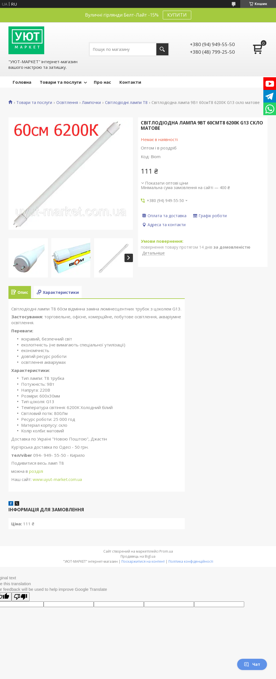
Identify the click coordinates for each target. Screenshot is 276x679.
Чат (252, 664)
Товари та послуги (60, 82)
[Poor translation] (21, 596)
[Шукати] (162, 49)
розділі (35, 471)
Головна (22, 82)
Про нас (102, 82)
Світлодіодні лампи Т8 (126, 102)
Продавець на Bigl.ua (138, 556)
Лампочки (91, 102)
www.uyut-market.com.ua (57, 479)
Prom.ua (166, 551)
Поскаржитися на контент (143, 561)
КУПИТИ (177, 15)
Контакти (130, 82)
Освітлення (67, 102)
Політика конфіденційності (190, 561)
